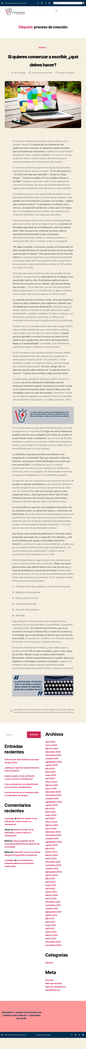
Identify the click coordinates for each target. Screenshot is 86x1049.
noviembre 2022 (53, 876)
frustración (36, 718)
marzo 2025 (51, 793)
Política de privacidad (43, 1046)
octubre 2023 (51, 849)
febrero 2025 (51, 796)
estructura (27, 718)
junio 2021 (50, 933)
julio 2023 (50, 859)
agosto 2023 (51, 856)
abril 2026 (50, 753)
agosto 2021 (51, 926)
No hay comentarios (67, 81)
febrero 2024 (51, 836)
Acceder (49, 991)
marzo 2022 (51, 903)
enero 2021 (50, 949)
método (45, 718)
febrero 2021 (51, 946)
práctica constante (32, 721)
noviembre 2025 (53, 766)
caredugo (21, 81)
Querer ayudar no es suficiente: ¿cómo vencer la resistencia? (20, 832)
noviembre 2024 (53, 806)
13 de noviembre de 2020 (42, 81)
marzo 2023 (51, 863)
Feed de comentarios (55, 998)
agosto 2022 (51, 886)
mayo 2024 (50, 826)
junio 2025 (50, 783)
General (43, 48)
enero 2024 (50, 839)
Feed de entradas (53, 994)
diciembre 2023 (53, 843)
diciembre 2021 (52, 913)
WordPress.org (52, 1001)
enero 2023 (50, 869)
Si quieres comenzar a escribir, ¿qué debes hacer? (43, 64)
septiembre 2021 (53, 923)
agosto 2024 (51, 816)
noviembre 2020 (53, 956)
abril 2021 (50, 939)
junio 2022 (50, 893)
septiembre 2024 (53, 813)
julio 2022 (50, 889)
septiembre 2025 (53, 773)
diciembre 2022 (53, 873)
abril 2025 (50, 789)
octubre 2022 (51, 879)
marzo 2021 (51, 943)
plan (65, 718)
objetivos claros (56, 718)
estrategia (18, 718)
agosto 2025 (51, 776)
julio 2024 (50, 819)
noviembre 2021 (53, 916)
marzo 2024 (51, 833)
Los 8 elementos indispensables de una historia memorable (19, 874)
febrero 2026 (51, 759)
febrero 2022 (51, 906)
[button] (56, 10)
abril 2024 (50, 829)
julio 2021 (49, 929)
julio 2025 (50, 779)
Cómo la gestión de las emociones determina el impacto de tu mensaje (21, 855)
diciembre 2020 (53, 953)
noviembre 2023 (53, 846)
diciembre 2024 (53, 803)
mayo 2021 (50, 936)
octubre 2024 (51, 809)
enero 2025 (50, 799)
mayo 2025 (50, 786)
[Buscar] (83, 3)
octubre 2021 (51, 919)
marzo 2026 (51, 756)
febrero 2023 (51, 866)
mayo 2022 (50, 896)
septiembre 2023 (53, 853)
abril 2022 (50, 899)
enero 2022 (50, 909)
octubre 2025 (51, 769)
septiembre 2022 (53, 883)
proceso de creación (49, 721)
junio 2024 (50, 823)
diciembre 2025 (53, 763)
